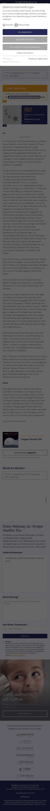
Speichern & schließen (25, 39)
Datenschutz (42, 58)
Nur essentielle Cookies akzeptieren (25, 47)
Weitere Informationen (25, 53)
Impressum (33, 58)
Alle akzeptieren (25, 32)
